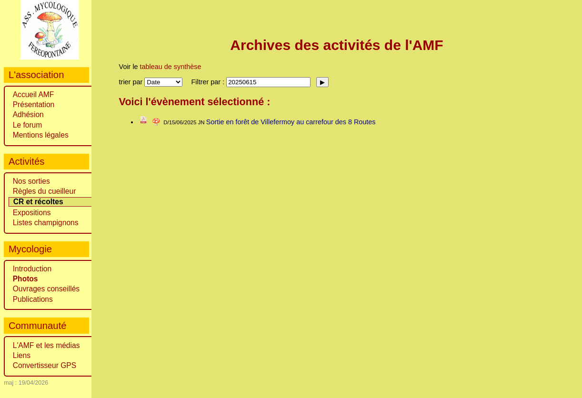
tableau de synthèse (170, 66)
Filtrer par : (209, 82)
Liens (21, 355)
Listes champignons (46, 223)
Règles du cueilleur (44, 191)
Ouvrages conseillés (46, 289)
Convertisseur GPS (44, 365)
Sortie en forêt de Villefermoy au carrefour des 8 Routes (291, 122)
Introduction (32, 269)
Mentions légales (41, 135)
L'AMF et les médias (46, 345)
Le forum (27, 125)
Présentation (34, 104)
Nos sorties (31, 181)
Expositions (32, 213)
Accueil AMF (33, 94)
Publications (33, 299)
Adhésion (28, 114)
